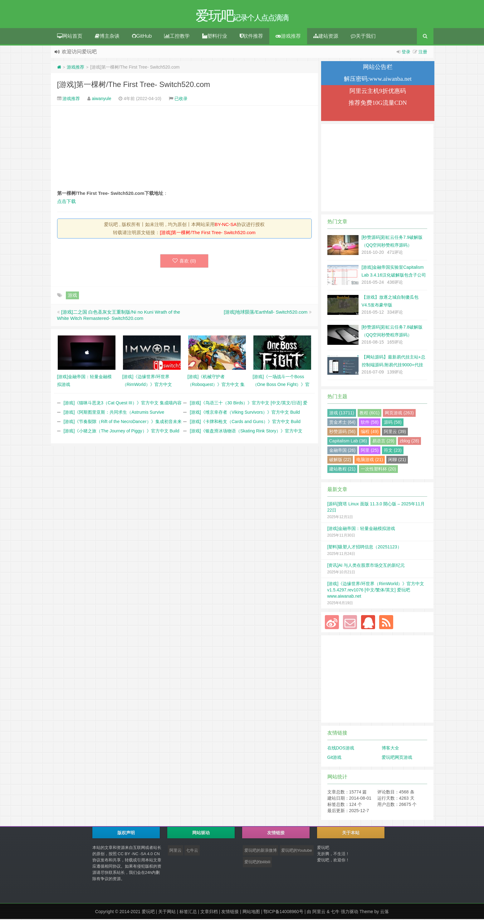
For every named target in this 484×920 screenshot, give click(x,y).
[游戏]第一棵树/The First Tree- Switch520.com (133, 85)
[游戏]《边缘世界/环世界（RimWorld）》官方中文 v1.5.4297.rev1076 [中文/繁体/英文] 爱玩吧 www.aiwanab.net (375, 591)
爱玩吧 (148, 912)
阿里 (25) (370, 451)
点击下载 (66, 202)
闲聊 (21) (397, 460)
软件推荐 (251, 37)
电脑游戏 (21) (369, 460)
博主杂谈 (107, 37)
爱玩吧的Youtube (296, 851)
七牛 (335, 912)
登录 (406, 52)
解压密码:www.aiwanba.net (378, 79)
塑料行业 (214, 37)
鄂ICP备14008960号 (283, 912)
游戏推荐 (288, 37)
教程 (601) (369, 413)
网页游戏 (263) (399, 413)
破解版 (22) (340, 460)
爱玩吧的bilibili (257, 862)
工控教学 (177, 37)
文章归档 (209, 912)
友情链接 (230, 912)
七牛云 (192, 851)
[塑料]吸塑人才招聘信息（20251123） (364, 547)
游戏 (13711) (341, 413)
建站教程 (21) (342, 469)
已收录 (181, 99)
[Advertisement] (184, 148)
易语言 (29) (383, 441)
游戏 (72, 296)
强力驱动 (349, 912)
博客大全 (390, 748)
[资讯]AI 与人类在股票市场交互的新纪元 (366, 566)
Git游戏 (334, 758)
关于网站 (167, 912)
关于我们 (363, 37)
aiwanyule (101, 99)
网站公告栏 (378, 68)
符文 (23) (393, 451)
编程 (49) (370, 432)
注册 (422, 52)
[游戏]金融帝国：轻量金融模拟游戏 (361, 529)
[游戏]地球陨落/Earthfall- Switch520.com (265, 312)
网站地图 (251, 912)
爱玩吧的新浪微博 (260, 851)
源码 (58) (393, 423)
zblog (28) (409, 441)
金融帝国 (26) (342, 451)
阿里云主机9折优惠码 (378, 92)
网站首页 (69, 37)
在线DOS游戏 (340, 748)
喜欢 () (184, 261)
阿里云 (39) (395, 432)
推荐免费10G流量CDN (378, 103)
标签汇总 (188, 912)
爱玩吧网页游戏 (397, 758)
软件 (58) (370, 423)
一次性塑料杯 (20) (378, 469)
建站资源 (325, 37)
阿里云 (175, 851)
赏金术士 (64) (342, 423)
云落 (384, 912)
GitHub (142, 37)
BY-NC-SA (226, 225)
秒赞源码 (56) (342, 432)
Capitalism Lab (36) (348, 441)
